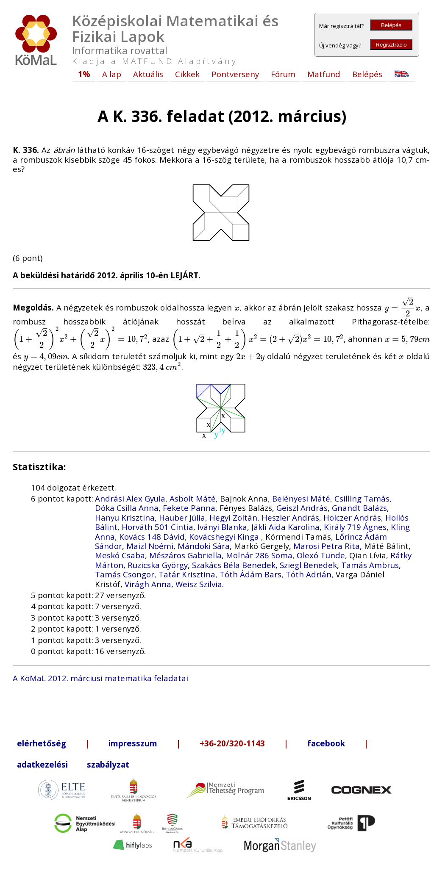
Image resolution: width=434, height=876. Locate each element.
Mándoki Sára (204, 546)
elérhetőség (41, 743)
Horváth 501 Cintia (157, 526)
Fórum (283, 74)
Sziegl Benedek (308, 565)
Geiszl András (302, 507)
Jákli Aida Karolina (285, 526)
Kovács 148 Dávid (152, 536)
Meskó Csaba (120, 555)
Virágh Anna (148, 584)
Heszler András (290, 517)
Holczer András (352, 517)
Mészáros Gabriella (185, 555)
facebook (326, 743)
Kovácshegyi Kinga (225, 536)
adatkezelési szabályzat (73, 764)
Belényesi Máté (301, 498)
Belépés (391, 25)
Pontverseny (235, 74)
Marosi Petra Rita (326, 546)
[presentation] (237, 307)
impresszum (132, 743)
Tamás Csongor (124, 574)
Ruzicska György (158, 565)
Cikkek (187, 74)
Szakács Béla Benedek (233, 565)
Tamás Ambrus (370, 565)
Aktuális (148, 74)
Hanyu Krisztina (125, 517)
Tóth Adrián (308, 574)
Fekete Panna (189, 507)
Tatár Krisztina (187, 574)
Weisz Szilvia (198, 584)
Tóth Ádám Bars (250, 574)
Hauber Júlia (182, 517)
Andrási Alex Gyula (130, 498)
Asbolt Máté (193, 498)
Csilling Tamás (361, 498)
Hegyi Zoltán (233, 517)
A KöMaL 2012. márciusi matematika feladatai (100, 678)
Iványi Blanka (222, 526)
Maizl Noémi (149, 546)
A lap (111, 74)
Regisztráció (391, 45)
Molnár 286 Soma (259, 555)
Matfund (323, 74)
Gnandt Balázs (359, 507)
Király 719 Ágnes (355, 526)
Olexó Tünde (321, 555)
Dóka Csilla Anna (127, 507)
